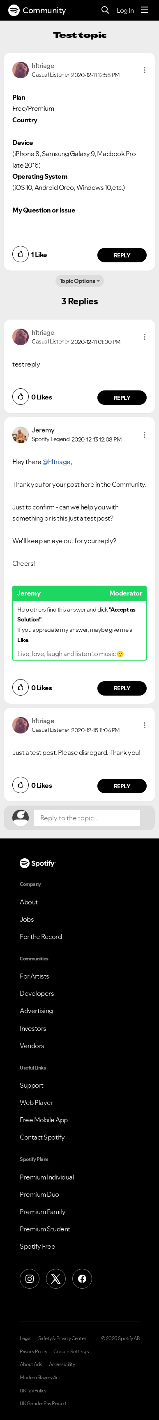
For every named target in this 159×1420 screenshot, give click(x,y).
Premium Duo (39, 1194)
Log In (125, 10)
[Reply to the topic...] (87, 818)
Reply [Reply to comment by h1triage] (122, 255)
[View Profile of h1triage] (43, 65)
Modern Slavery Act (40, 1377)
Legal (26, 1338)
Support (32, 1085)
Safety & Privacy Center (62, 1338)
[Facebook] (82, 1279)
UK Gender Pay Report (43, 1403)
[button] (144, 70)
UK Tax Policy (33, 1390)
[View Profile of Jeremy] (43, 429)
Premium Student (45, 1228)
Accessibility (62, 1364)
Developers (37, 993)
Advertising (36, 1010)
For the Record (41, 936)
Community (37, 10)
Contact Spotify (42, 1137)
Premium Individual (47, 1177)
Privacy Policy (33, 1351)
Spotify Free (37, 1246)
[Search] (105, 10)
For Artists (34, 976)
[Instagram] (29, 1279)
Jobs (27, 919)
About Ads (31, 1364)
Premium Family (42, 1211)
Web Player (36, 1102)
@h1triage (56, 461)
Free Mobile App (44, 1119)
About (29, 901)
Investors (33, 1028)
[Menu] (144, 10)
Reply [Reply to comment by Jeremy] (122, 688)
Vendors (32, 1045)
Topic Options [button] (77, 281)
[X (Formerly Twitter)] (56, 1279)
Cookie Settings (71, 1351)
